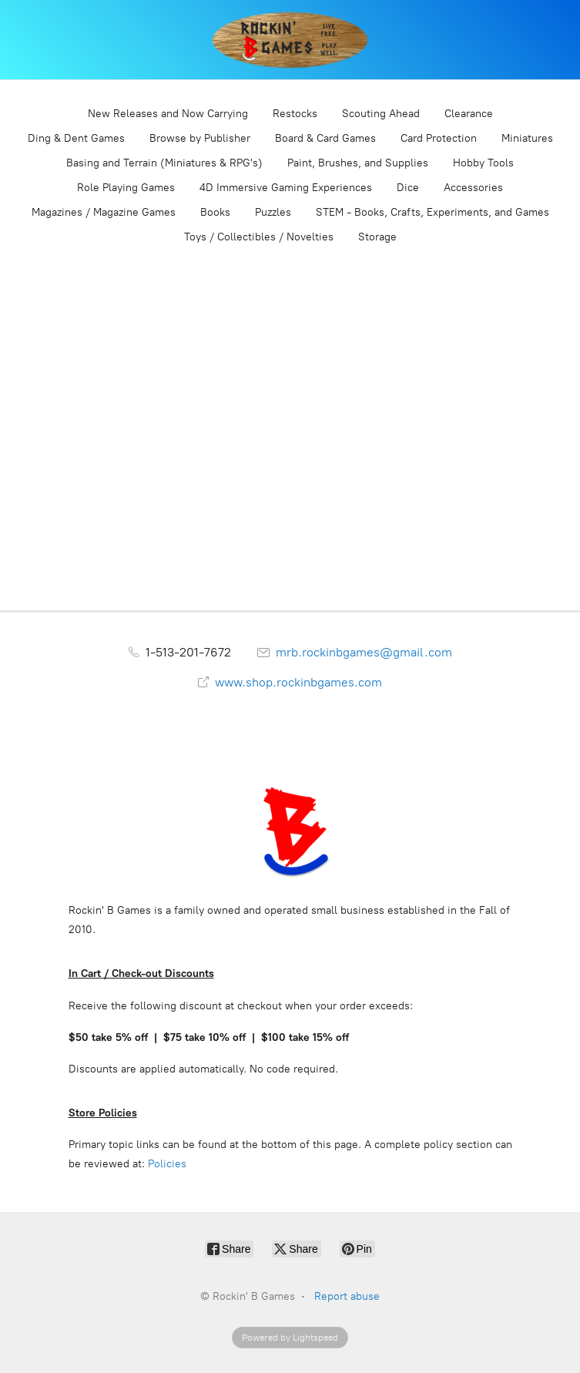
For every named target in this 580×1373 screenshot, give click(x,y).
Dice (408, 187)
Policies (167, 1163)
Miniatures (527, 138)
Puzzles (273, 212)
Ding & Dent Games (76, 138)
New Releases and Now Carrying (168, 113)
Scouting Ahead (381, 113)
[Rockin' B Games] (290, 39)
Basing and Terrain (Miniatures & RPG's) (164, 163)
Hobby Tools (483, 163)
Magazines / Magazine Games (104, 212)
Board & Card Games (325, 138)
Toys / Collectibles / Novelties (259, 236)
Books (215, 212)
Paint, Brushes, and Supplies (357, 163)
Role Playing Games (126, 187)
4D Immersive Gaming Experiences (285, 187)
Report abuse (347, 1296)
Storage (377, 236)
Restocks (295, 113)
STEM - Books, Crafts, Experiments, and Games (432, 212)
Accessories (473, 187)
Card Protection (439, 138)
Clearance (468, 113)
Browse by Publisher (199, 138)
